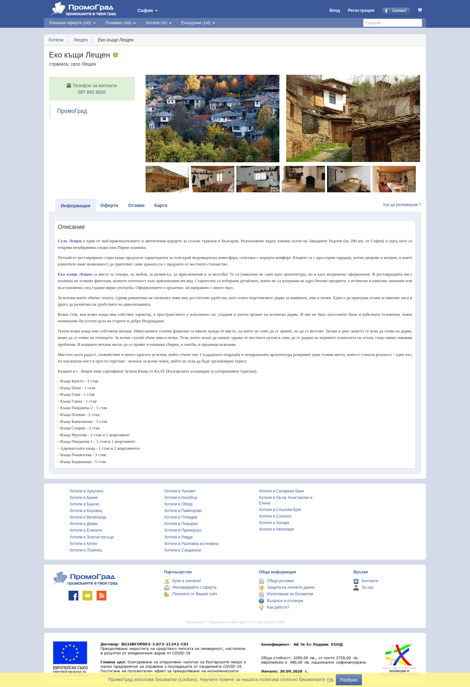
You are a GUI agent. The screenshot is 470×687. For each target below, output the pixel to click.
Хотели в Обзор (178, 504)
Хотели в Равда (178, 537)
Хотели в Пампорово (183, 510)
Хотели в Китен (83, 543)
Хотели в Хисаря (274, 522)
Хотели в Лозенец (86, 550)
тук (330, 679)
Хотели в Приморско (182, 530)
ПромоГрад (72, 111)
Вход (335, 10)
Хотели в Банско (85, 504)
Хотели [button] (159, 22)
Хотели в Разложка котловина (191, 543)
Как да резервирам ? (402, 204)
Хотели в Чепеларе (276, 529)
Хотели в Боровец (86, 510)
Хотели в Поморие (181, 523)
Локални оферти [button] (72, 22)
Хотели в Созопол (275, 516)
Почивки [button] (120, 22)
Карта (160, 205)
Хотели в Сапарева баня (281, 491)
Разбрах (348, 679)
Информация (75, 205)
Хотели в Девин (84, 523)
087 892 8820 (92, 92)
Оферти (109, 205)
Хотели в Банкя (84, 497)
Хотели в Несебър (180, 497)
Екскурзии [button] (198, 22)
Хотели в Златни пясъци (92, 537)
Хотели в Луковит (180, 491)
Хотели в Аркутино (86, 491)
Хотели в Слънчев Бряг (280, 509)
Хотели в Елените (86, 530)
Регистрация (361, 10)
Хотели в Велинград (88, 517)
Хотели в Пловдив (180, 517)
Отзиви (136, 205)
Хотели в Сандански (182, 550)
